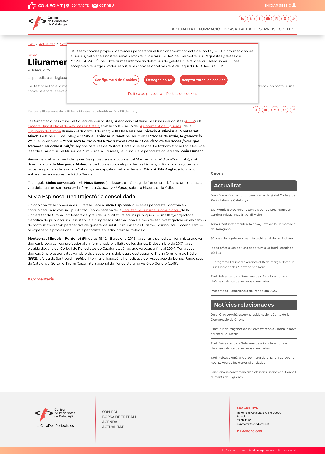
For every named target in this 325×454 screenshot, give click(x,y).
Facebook (259, 18)
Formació (209, 29)
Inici (31, 44)
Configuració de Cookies (115, 80)
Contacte (80, 5)
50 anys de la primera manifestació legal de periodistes (252, 238)
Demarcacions (249, 431)
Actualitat (183, 29)
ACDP (190, 121)
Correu (106, 5)
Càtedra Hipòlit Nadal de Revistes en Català (63, 126)
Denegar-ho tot (159, 80)
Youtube (268, 18)
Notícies (66, 44)
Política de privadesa (145, 94)
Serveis (267, 29)
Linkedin (242, 18)
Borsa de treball (119, 417)
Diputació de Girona (44, 131)
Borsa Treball (239, 29)
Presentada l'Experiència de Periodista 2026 (244, 291)
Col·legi (287, 29)
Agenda (109, 422)
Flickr (285, 18)
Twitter (251, 18)
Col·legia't (50, 5)
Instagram (276, 18)
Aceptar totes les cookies (204, 80)
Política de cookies (181, 94)
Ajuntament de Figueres (160, 126)
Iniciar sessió (278, 5)
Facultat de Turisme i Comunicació (151, 210)
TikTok (293, 18)
